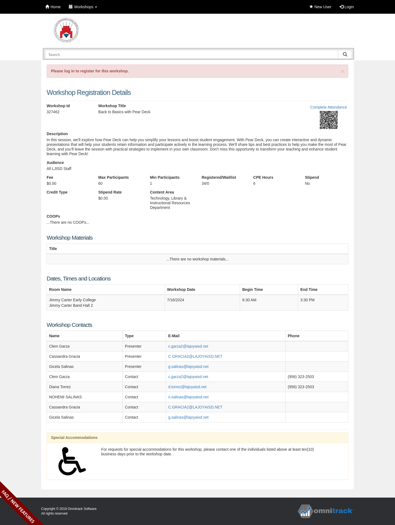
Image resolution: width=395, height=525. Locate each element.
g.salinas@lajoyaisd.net (188, 366)
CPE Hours (263, 177)
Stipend (312, 177)
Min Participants (165, 177)
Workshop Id (58, 106)
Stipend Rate (110, 192)
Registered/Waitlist (219, 177)
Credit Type (57, 192)
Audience (55, 162)
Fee (50, 177)
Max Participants (113, 177)
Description (57, 134)
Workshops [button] (83, 7)
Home (53, 7)
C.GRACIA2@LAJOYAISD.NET (195, 356)
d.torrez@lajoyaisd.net (187, 387)
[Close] (342, 71)
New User (320, 7)
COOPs (53, 216)
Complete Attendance (328, 107)
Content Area (162, 192)
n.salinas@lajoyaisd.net (188, 397)
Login (347, 7)
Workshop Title (112, 106)
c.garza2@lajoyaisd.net (188, 346)
